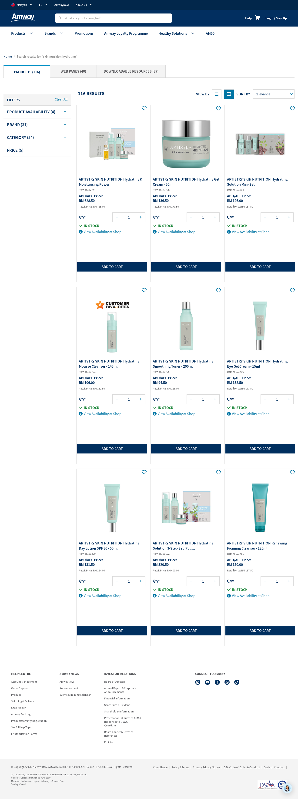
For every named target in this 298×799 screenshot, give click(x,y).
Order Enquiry (19, 688)
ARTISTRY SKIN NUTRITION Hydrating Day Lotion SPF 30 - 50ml (109, 546)
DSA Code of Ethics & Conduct (242, 767)
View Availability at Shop (100, 231)
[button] (37, 112)
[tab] (37, 112)
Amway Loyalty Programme (126, 33)
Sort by (243, 94)
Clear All (61, 99)
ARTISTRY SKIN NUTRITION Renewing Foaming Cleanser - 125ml (257, 546)
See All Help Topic (21, 727)
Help (248, 18)
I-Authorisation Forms (24, 733)
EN (43, 5)
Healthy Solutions (176, 33)
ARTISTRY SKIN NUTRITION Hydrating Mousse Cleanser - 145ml (109, 364)
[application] (287, 788)
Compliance (160, 767)
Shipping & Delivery (22, 701)
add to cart (112, 266)
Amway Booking (20, 714)
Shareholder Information (119, 711)
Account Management (24, 681)
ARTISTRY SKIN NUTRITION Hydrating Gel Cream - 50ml (186, 182)
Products (22, 33)
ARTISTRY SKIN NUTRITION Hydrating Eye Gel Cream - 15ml (257, 364)
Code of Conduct (274, 767)
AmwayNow (61, 5)
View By (202, 94)
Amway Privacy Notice (206, 767)
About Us (84, 5)
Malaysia (21, 5)
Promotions (84, 33)
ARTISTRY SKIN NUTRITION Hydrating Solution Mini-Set (257, 182)
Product (16, 694)
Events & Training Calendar (75, 694)
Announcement (69, 688)
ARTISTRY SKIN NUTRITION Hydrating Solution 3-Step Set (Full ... (183, 546)
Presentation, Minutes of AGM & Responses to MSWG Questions (122, 721)
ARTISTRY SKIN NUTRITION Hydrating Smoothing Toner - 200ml (183, 364)
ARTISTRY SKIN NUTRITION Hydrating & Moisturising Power (110, 182)
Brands (54, 33)
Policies (108, 742)
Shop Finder (18, 707)
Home (7, 56)
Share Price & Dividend (117, 705)
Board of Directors (114, 681)
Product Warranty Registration (29, 720)
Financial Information (117, 698)
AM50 (210, 33)
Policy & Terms (180, 767)
